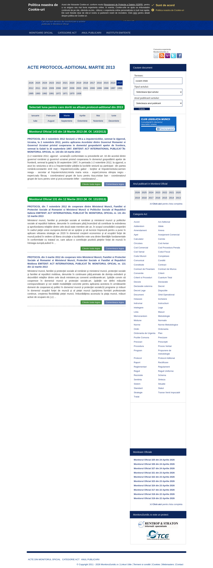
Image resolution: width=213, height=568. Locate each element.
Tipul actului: (141, 86)
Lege (160, 307)
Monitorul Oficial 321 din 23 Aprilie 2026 (154, 472)
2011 (37, 88)
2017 (92, 83)
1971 (65, 93)
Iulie (35, 121)
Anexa (161, 230)
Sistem (137, 384)
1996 (119, 88)
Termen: (138, 75)
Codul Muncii (140, 256)
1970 (72, 93)
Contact (179, 564)
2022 (58, 83)
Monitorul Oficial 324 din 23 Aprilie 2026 (154, 485)
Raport (137, 362)
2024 (44, 83)
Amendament (140, 230)
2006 (72, 88)
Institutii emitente (118, 32)
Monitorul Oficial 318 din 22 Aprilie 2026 (154, 494)
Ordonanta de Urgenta (144, 333)
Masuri (161, 312)
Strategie (138, 392)
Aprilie (82, 115)
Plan (160, 333)
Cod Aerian (163, 243)
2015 (106, 83)
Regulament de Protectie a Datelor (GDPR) (123, 4)
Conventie (139, 273)
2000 (92, 88)
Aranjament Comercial (169, 234)
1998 (106, 88)
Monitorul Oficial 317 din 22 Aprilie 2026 (154, 490)
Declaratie (163, 282)
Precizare (162, 337)
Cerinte (161, 239)
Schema (162, 375)
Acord (136, 222)
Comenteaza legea (115, 184)
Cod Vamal (139, 252)
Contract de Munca (167, 269)
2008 (58, 88)
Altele (161, 226)
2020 (72, 83)
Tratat (136, 396)
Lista (136, 312)
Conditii (161, 260)
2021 (65, 83)
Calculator (139, 239)
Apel (136, 234)
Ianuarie (35, 115)
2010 (44, 88)
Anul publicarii (91, 32)
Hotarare (138, 299)
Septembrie (66, 121)
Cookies (156, 564)
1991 (51, 93)
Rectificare (163, 362)
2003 (78, 88)
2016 (99, 83)
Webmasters (168, 564)
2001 (85, 88)
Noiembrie (98, 121)
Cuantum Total (165, 277)
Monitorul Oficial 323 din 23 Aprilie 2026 (154, 481)
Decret (161, 286)
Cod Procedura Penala (169, 247)
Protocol (138, 358)
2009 (51, 88)
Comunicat (139, 260)
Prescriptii (163, 342)
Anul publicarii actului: (146, 98)
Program (138, 350)
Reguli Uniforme (166, 371)
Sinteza (161, 379)
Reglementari (140, 366)
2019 (78, 83)
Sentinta (138, 379)
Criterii (161, 273)
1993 (37, 93)
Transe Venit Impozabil (169, 392)
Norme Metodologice (168, 324)
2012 (31, 88)
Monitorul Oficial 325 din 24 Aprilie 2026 (154, 460)
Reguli (137, 371)
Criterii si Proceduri (143, 277)
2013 (119, 83)
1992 (44, 93)
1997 (112, 88)
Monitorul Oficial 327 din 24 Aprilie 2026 (154, 468)
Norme (137, 324)
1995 (31, 93)
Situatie (161, 384)
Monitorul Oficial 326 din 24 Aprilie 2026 (154, 464)
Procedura (139, 346)
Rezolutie (138, 375)
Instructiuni (163, 303)
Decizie (137, 282)
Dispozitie (162, 290)
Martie (67, 115)
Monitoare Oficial (41, 32)
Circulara (138, 243)
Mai (98, 115)
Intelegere (138, 307)
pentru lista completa (167, 204)
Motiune (137, 320)
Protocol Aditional (166, 358)
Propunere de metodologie (164, 352)
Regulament (164, 366)
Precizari (138, 342)
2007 (65, 88)
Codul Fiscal (164, 252)
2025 (37, 83)
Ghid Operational (166, 294)
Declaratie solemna (143, 286)
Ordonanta (163, 329)
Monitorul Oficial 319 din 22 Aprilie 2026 (154, 498)
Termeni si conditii (142, 564)
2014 (112, 83)
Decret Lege (140, 290)
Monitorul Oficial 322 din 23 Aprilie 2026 (154, 477)
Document (139, 294)
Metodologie (164, 316)
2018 (85, 83)
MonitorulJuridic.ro (109, 564)
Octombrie (82, 121)
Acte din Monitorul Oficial (44, 559)
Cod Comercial (141, 247)
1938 (78, 93)
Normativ (162, 320)
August (51, 121)
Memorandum (140, 316)
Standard (138, 388)
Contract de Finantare (144, 269)
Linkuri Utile (126, 564)
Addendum (139, 226)
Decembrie (114, 121)
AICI (135, 13)
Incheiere (162, 299)
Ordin (136, 329)
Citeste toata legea (91, 184)
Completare (163, 256)
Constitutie (139, 264)
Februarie (51, 115)
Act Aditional (164, 222)
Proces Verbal (165, 346)
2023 (51, 83)
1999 (99, 88)
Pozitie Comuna (141, 337)
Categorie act (67, 32)
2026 (31, 83)
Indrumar (138, 303)
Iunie (113, 115)
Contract (162, 264)
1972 (58, 93)
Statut (161, 388)
